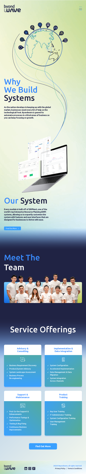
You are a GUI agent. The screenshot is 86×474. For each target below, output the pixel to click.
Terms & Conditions (75, 468)
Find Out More (12, 228)
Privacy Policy (60, 468)
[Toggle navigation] (80, 8)
